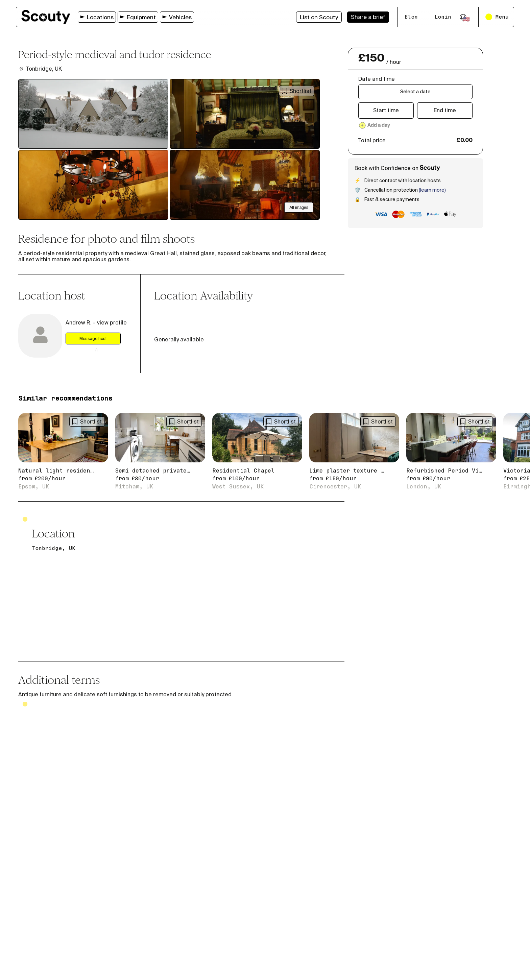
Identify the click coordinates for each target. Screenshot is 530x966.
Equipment (138, 17)
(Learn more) (432, 190)
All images (298, 207)
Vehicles (177, 17)
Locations (97, 17)
